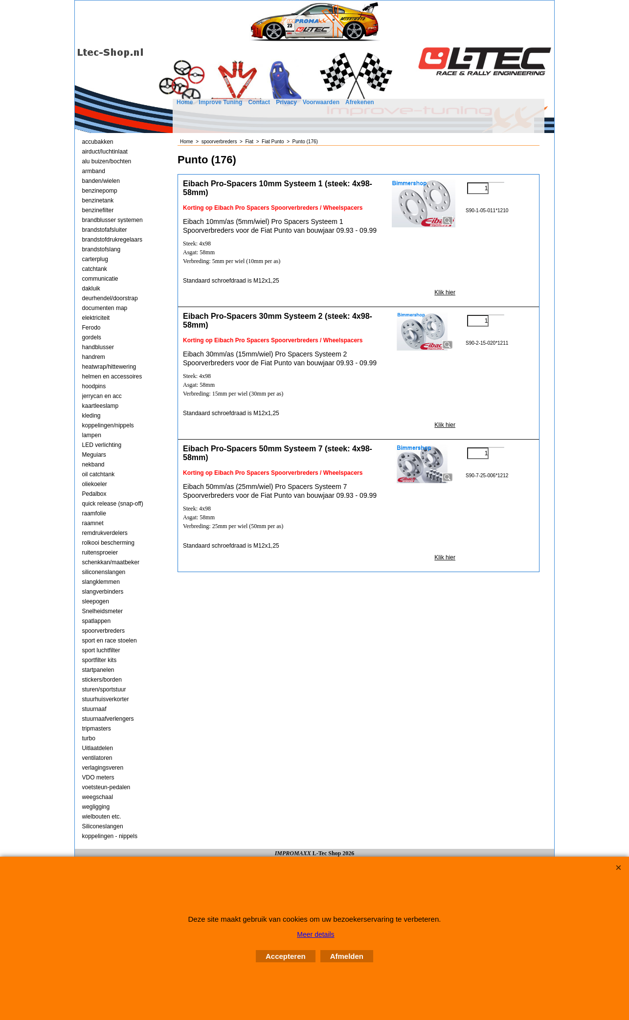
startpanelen (98, 669)
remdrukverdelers (105, 533)
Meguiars (94, 454)
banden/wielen (101, 180)
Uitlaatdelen (97, 748)
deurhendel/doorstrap (110, 298)
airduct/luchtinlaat (105, 151)
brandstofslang (101, 249)
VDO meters (98, 777)
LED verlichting (102, 445)
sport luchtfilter (101, 650)
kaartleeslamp (100, 405)
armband (93, 171)
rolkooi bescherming (108, 542)
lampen (91, 435)
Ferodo (91, 327)
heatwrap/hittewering (109, 366)
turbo (88, 738)
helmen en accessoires (112, 376)
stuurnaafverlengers (108, 718)
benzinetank (98, 200)
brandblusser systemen (112, 220)
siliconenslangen (104, 572)
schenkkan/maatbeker (110, 562)
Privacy (286, 102)
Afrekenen (359, 102)
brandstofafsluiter (104, 229)
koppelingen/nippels (108, 425)
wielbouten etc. (101, 816)
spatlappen (96, 621)
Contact (259, 102)
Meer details (315, 934)
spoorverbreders (103, 630)
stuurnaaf (94, 709)
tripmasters (96, 728)
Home (185, 102)
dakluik (91, 288)
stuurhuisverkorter (105, 699)
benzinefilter (98, 210)
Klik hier (444, 292)
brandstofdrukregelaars (112, 239)
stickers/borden (102, 679)
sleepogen (95, 601)
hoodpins (94, 386)
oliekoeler (94, 484)
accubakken (97, 141)
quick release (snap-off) (112, 503)
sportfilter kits (99, 660)
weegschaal (97, 797)
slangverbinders (103, 591)
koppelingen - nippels (109, 836)
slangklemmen (101, 581)
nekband (93, 464)
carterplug (95, 259)
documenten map (105, 308)
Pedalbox (94, 493)
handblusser (98, 347)
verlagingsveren (103, 767)
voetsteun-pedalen (106, 787)
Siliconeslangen (102, 826)
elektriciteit (96, 317)
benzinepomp (99, 190)
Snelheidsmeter (102, 611)
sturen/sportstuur (104, 689)
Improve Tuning (220, 102)
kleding (91, 415)
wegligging (96, 806)
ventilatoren (97, 757)
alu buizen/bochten (107, 161)
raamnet (93, 523)
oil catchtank (98, 474)
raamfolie (94, 513)
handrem (93, 357)
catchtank (94, 269)
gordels (91, 337)
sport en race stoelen (109, 640)
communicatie (100, 278)
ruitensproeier (100, 552)
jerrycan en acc (102, 396)
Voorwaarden (321, 102)
